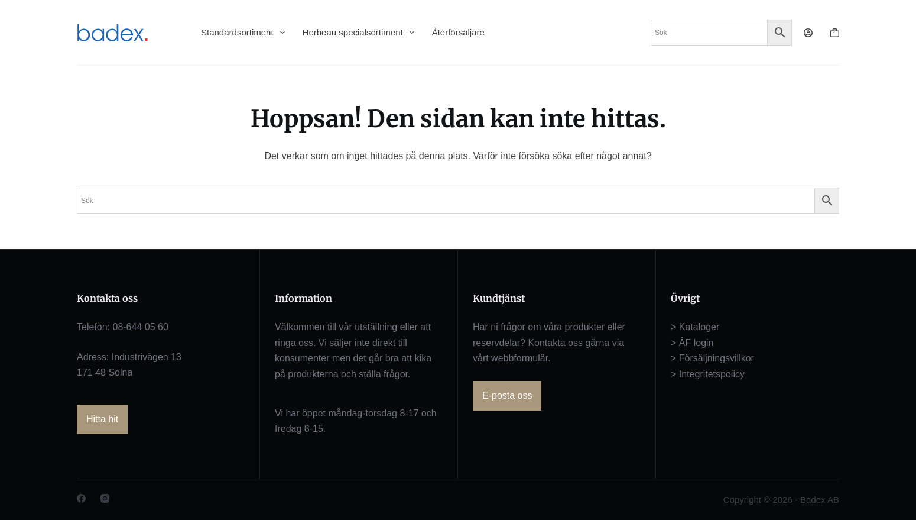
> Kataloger (695, 327)
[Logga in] (808, 32)
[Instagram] (104, 498)
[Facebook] (81, 498)
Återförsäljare (458, 32)
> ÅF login (692, 343)
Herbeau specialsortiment (358, 32)
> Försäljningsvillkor (712, 358)
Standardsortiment (243, 32)
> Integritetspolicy (708, 374)
